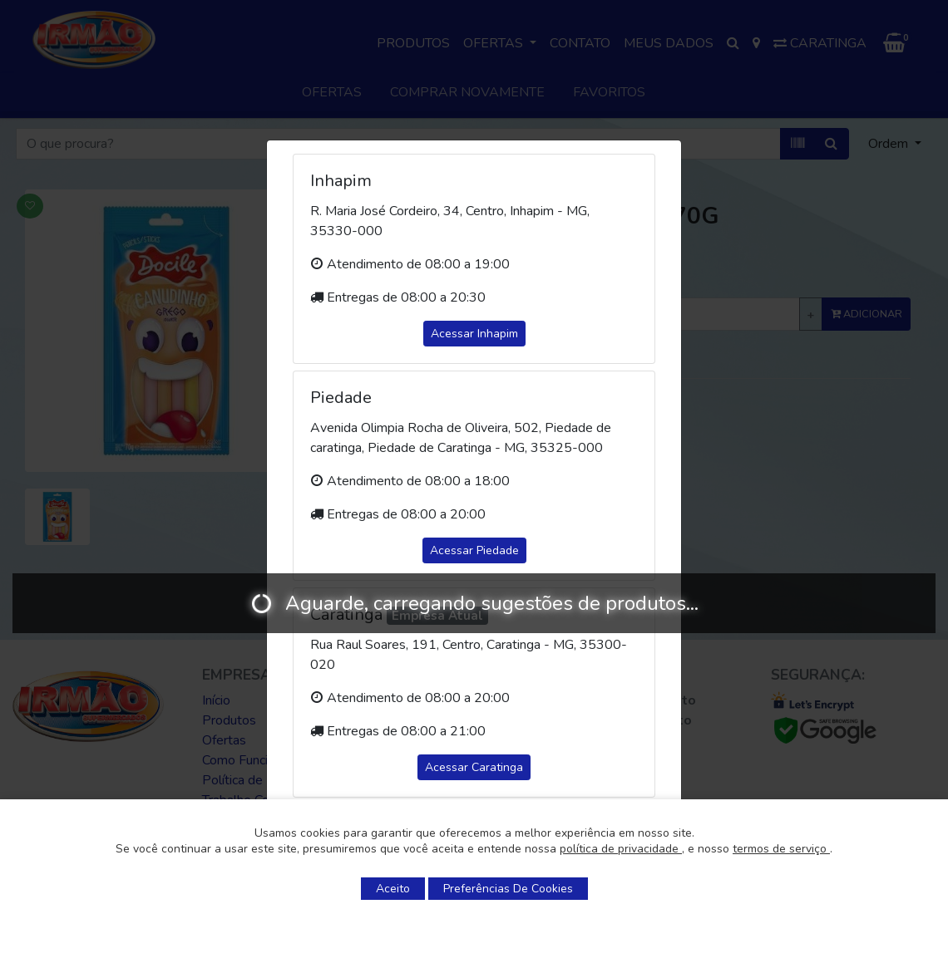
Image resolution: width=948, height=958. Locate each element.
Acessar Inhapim (474, 333)
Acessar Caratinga (474, 767)
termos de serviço (781, 849)
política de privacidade (621, 849)
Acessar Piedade (474, 550)
